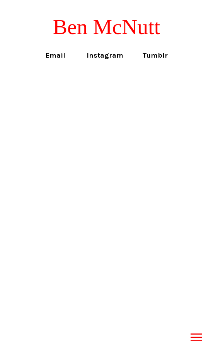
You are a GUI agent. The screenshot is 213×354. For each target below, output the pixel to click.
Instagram (105, 55)
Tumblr (155, 55)
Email (55, 55)
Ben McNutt (106, 27)
